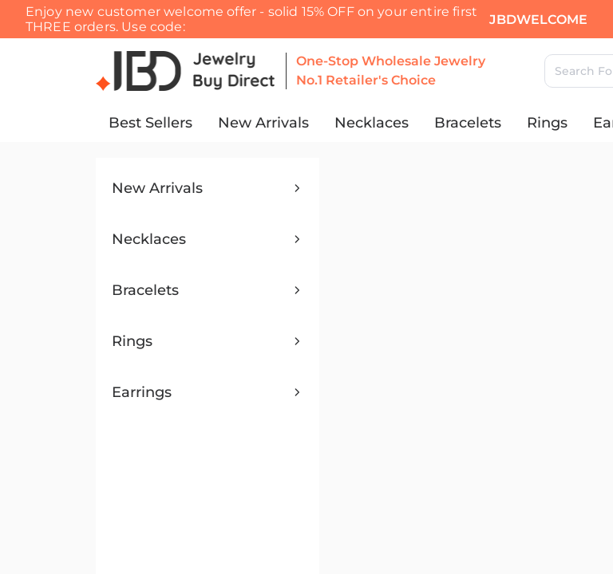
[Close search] (22, 134)
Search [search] (171, 156)
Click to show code (317, 63)
